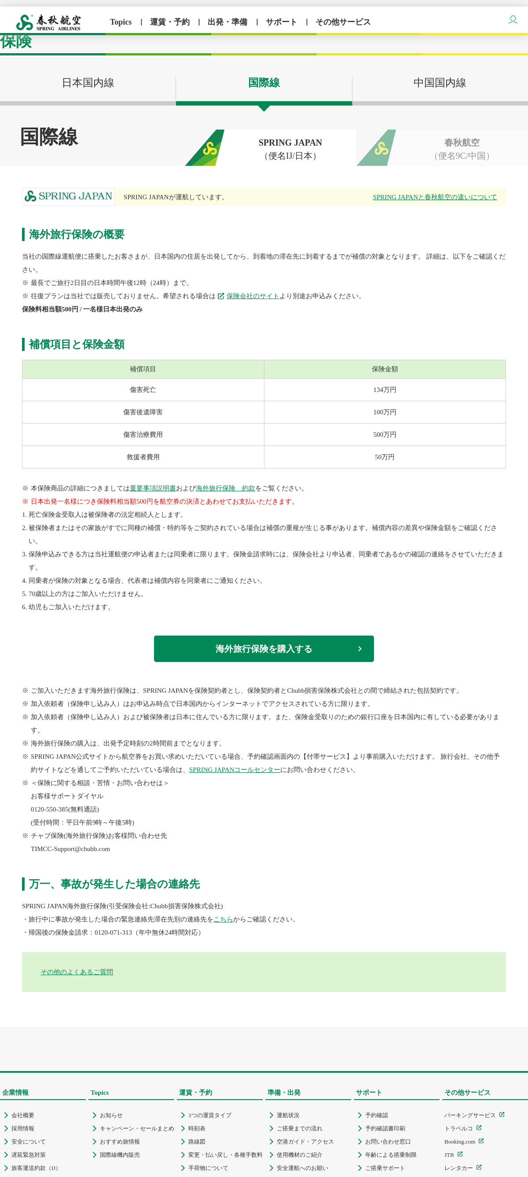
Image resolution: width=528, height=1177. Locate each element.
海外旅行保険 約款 (225, 488)
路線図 (196, 1141)
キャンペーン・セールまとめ (137, 1128)
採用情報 (22, 1128)
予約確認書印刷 (385, 1128)
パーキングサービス (470, 1115)
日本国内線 (88, 89)
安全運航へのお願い (302, 1168)
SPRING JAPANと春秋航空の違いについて (435, 197)
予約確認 (376, 1115)
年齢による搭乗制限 (391, 1154)
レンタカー (458, 1168)
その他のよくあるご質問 (76, 972)
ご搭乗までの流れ (300, 1128)
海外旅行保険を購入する (264, 649)
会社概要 (22, 1115)
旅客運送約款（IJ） (36, 1168)
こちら (223, 919)
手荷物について (208, 1168)
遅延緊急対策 (28, 1154)
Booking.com (459, 1141)
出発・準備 (228, 22)
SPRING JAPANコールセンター (234, 769)
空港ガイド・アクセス (305, 1141)
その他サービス (343, 22)
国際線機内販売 (120, 1154)
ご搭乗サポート (385, 1168)
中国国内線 (440, 82)
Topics (122, 22)
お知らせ (111, 1115)
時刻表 (196, 1128)
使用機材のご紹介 (300, 1154)
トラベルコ (458, 1128)
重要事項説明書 (153, 488)
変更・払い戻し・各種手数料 (225, 1154)
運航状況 (288, 1115)
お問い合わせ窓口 (388, 1141)
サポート (283, 22)
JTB (449, 1154)
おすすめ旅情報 (120, 1141)
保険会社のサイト (253, 296)
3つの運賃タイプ (209, 1115)
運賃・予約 (171, 22)
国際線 (264, 82)
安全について (28, 1141)
